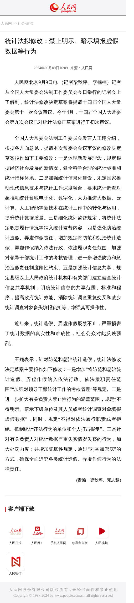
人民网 (6, 23)
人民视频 (102, 533)
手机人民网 (59, 533)
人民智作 (16, 563)
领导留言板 (80, 533)
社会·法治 (25, 23)
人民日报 (16, 533)
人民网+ (37, 533)
